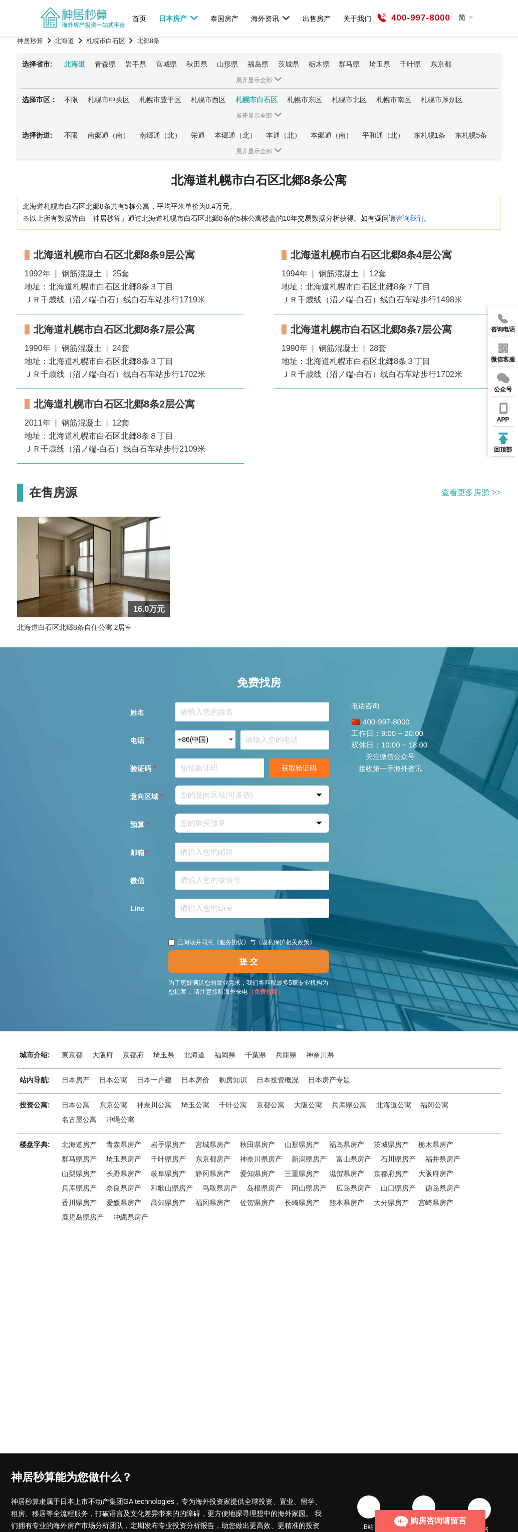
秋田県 (196, 64)
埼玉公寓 (195, 1105)
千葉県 (255, 1055)
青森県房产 (123, 1144)
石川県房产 (398, 1159)
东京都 (440, 64)
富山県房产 (353, 1159)
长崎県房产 (302, 1203)
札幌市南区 (393, 100)
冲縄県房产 (130, 1217)
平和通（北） (383, 135)
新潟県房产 (309, 1159)
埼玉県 (379, 64)
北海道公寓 (393, 1105)
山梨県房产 (79, 1174)
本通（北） (283, 135)
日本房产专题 (329, 1080)
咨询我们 (410, 218)
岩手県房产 (168, 1144)
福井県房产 (442, 1159)
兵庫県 (286, 1055)
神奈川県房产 (261, 1159)
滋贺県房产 (346, 1174)
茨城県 (288, 64)
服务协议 (231, 942)
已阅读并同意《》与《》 (242, 942)
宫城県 (166, 64)
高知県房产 (168, 1203)
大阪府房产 (435, 1174)
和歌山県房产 (172, 1188)
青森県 (105, 64)
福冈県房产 (212, 1203)
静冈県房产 (212, 1174)
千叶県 (410, 64)
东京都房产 (212, 1159)
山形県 (227, 64)
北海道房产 (79, 1144)
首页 (139, 18)
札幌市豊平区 (160, 100)
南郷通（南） (109, 135)
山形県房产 (302, 1144)
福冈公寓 (434, 1105)
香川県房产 (79, 1203)
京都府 (133, 1055)
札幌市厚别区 (442, 100)
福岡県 (224, 1055)
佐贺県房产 (257, 1203)
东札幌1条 (430, 135)
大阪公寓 (308, 1105)
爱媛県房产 (123, 1203)
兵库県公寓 (349, 1105)
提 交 (248, 961)
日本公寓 (113, 1080)
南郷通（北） (160, 135)
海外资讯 (271, 18)
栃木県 (319, 64)
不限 (71, 100)
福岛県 (258, 64)
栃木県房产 (435, 1144)
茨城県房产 (391, 1144)
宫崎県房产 (435, 1203)
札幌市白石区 (256, 100)
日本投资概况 (277, 1080)
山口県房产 (398, 1188)
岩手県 (135, 64)
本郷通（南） (332, 135)
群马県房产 (79, 1159)
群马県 (349, 64)
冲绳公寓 (120, 1119)
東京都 (72, 1055)
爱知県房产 (257, 1174)
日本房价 (195, 1080)
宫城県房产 (212, 1144)
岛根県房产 (264, 1188)
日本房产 (178, 18)
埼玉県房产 (123, 1159)
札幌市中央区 (109, 100)
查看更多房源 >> (471, 493)
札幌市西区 (208, 100)
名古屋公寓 (79, 1119)
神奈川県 (320, 1055)
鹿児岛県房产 (83, 1217)
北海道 (74, 64)
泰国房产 (224, 18)
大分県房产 (391, 1203)
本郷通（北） (235, 135)
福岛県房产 (346, 1144)
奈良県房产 (123, 1188)
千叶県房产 (168, 1159)
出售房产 (317, 18)
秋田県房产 (257, 1144)
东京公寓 (113, 1105)
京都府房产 (391, 1174)
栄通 (198, 135)
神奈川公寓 (154, 1105)
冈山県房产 (309, 1188)
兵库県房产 (79, 1188)
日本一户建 (154, 1080)
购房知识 (233, 1080)
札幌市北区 (349, 100)
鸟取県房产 (219, 1188)
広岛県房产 (353, 1188)
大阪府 (102, 1055)
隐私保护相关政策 (286, 942)
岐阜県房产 (168, 1174)
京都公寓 (270, 1105)
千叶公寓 (233, 1105)
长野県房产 (123, 1174)
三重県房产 (302, 1174)
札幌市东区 (304, 100)
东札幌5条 (471, 135)
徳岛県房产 (442, 1188)
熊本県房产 (346, 1203)
